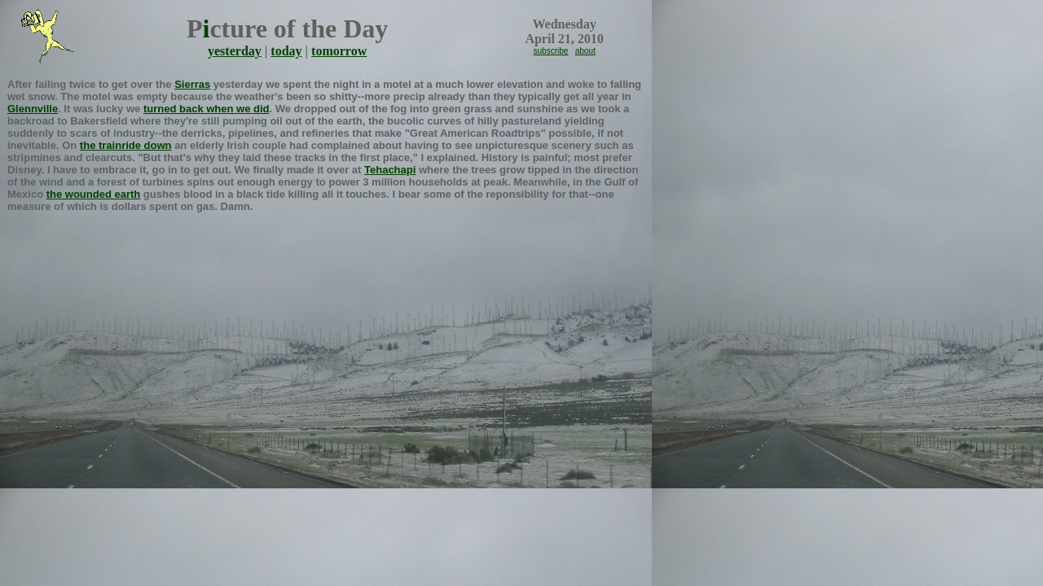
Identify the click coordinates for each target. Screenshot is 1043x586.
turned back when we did (206, 109)
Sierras (192, 84)
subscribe (551, 50)
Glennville (32, 109)
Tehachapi (390, 170)
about (585, 50)
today (286, 51)
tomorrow (339, 51)
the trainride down (126, 145)
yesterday (235, 51)
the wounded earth (93, 194)
